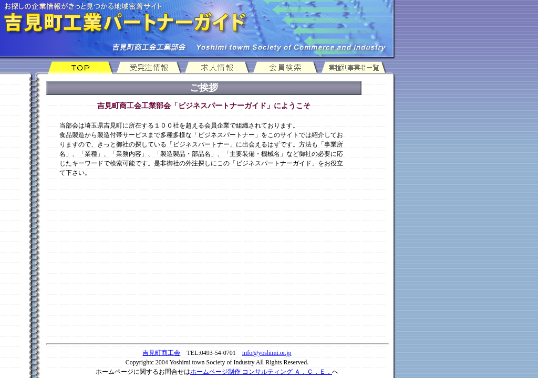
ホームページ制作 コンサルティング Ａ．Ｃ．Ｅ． (261, 371)
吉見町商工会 (161, 352)
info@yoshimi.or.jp (267, 352)
